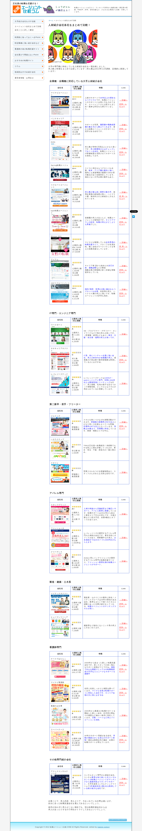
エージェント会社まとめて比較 (28, 26)
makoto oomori (103, 827)
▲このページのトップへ (117, 819)
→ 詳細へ (123, 100)
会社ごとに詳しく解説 (24, 30)
